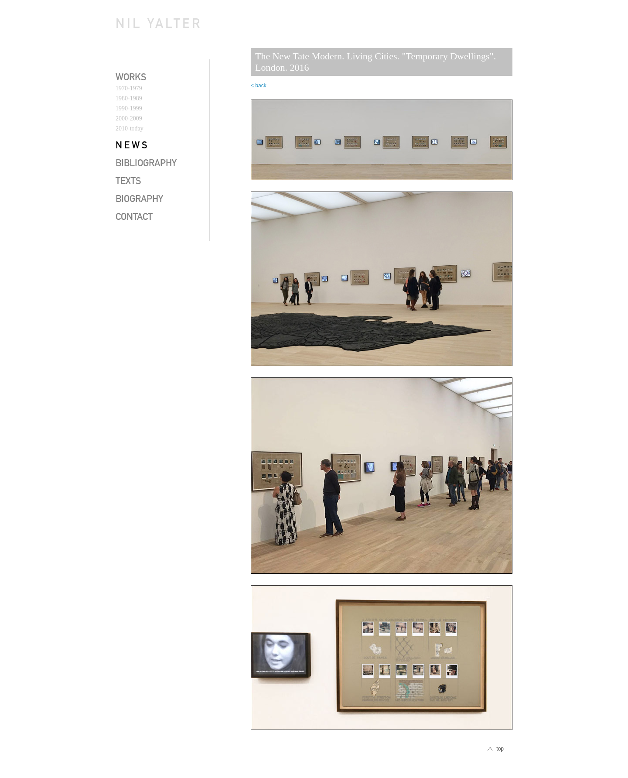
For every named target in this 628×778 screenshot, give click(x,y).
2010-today (129, 128)
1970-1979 (129, 88)
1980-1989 (129, 98)
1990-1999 (129, 108)
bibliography (146, 164)
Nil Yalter (159, 25)
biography (139, 200)
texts (128, 182)
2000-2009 (129, 118)
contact (134, 218)
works (131, 78)
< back (258, 85)
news (133, 146)
